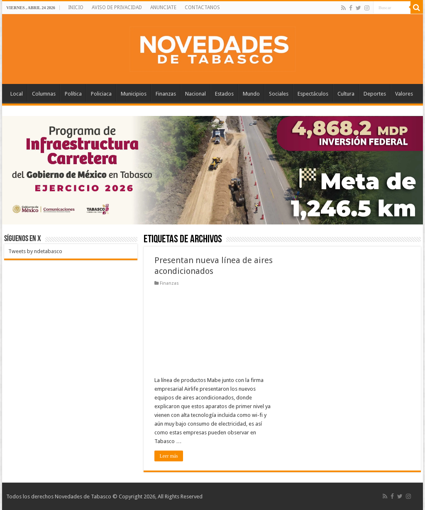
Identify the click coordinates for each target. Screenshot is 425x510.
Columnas (44, 94)
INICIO (75, 7)
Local (16, 94)
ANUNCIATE (163, 7)
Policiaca (101, 94)
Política (73, 94)
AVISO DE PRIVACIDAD (117, 7)
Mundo (251, 94)
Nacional (195, 94)
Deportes (375, 94)
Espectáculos (313, 94)
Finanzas (166, 94)
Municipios (134, 94)
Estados (224, 94)
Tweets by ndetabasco (35, 251)
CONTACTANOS (202, 7)
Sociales (278, 94)
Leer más (168, 456)
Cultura (345, 94)
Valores (404, 94)
